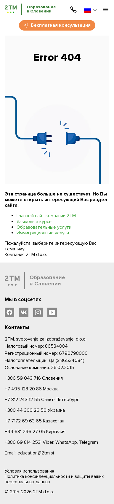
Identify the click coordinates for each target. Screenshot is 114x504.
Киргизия (35, 432)
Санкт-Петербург (42, 400)
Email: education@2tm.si (29, 453)
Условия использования (29, 471)
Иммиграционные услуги (43, 233)
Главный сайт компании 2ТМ (46, 216)
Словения (34, 378)
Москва (32, 389)
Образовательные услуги (44, 227)
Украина (35, 410)
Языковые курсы (34, 222)
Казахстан (34, 421)
